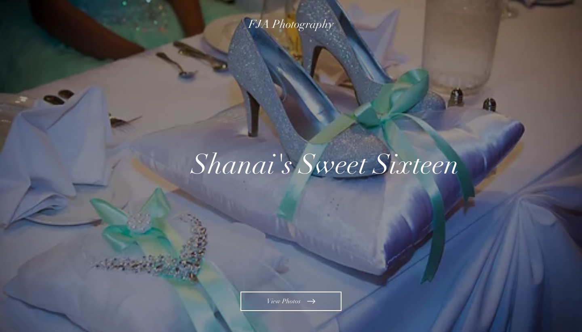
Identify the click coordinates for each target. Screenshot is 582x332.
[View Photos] (291, 301)
